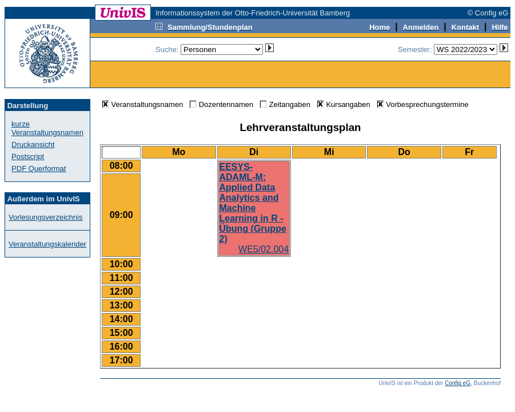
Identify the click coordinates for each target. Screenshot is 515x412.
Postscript (27, 156)
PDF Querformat (38, 168)
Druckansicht (32, 144)
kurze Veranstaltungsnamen (47, 128)
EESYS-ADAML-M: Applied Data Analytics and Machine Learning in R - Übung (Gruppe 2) (252, 203)
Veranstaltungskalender (47, 244)
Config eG (457, 383)
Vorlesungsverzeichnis (45, 217)
